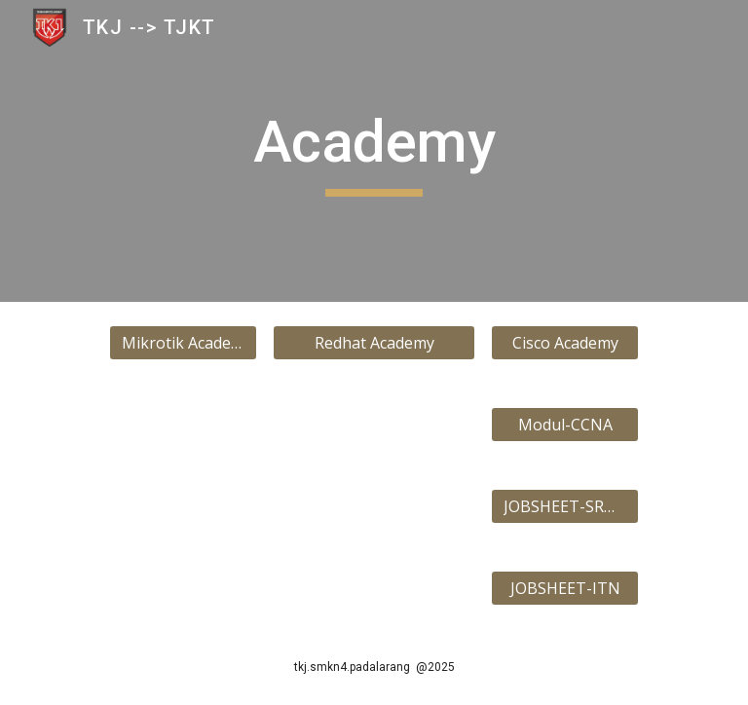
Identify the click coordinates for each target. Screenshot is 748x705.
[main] (373, 150)
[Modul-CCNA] (564, 424)
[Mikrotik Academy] (182, 342)
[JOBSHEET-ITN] (564, 588)
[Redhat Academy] (373, 342)
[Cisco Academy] (564, 342)
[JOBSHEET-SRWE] (564, 506)
